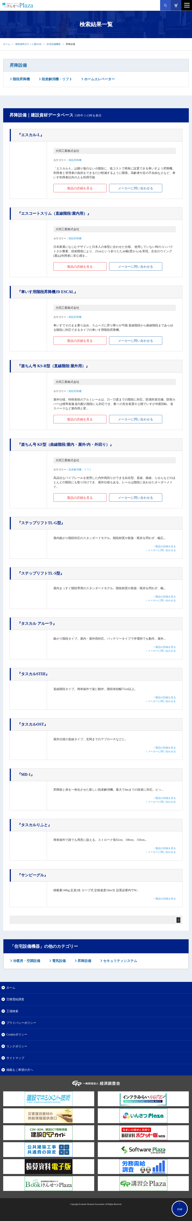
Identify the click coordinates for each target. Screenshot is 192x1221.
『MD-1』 (25, 774)
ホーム (6, 44)
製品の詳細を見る (80, 188)
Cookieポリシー (16, 1034)
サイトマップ (15, 1058)
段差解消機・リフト (56, 79)
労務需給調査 (15, 999)
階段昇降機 (21, 79)
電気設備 (58, 961)
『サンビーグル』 (32, 875)
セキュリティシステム (119, 961)
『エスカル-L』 (30, 135)
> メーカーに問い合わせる (161, 550)
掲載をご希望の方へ (19, 1069)
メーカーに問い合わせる (135, 188)
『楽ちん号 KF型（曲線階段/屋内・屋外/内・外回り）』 (65, 444)
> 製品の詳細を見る (164, 546)
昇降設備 (18, 65)
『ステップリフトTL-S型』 (40, 573)
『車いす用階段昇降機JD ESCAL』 (47, 292)
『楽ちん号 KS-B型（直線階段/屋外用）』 (53, 366)
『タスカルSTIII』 (33, 674)
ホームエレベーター (99, 79)
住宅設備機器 (54, 44)
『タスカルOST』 (32, 724)
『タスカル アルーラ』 (37, 623)
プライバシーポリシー (21, 1022)
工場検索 (12, 1011)
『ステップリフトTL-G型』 (41, 523)
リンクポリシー (16, 1046)
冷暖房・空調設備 (26, 961)
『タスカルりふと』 (34, 825)
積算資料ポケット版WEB (28, 44)
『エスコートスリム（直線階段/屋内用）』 (54, 213)
